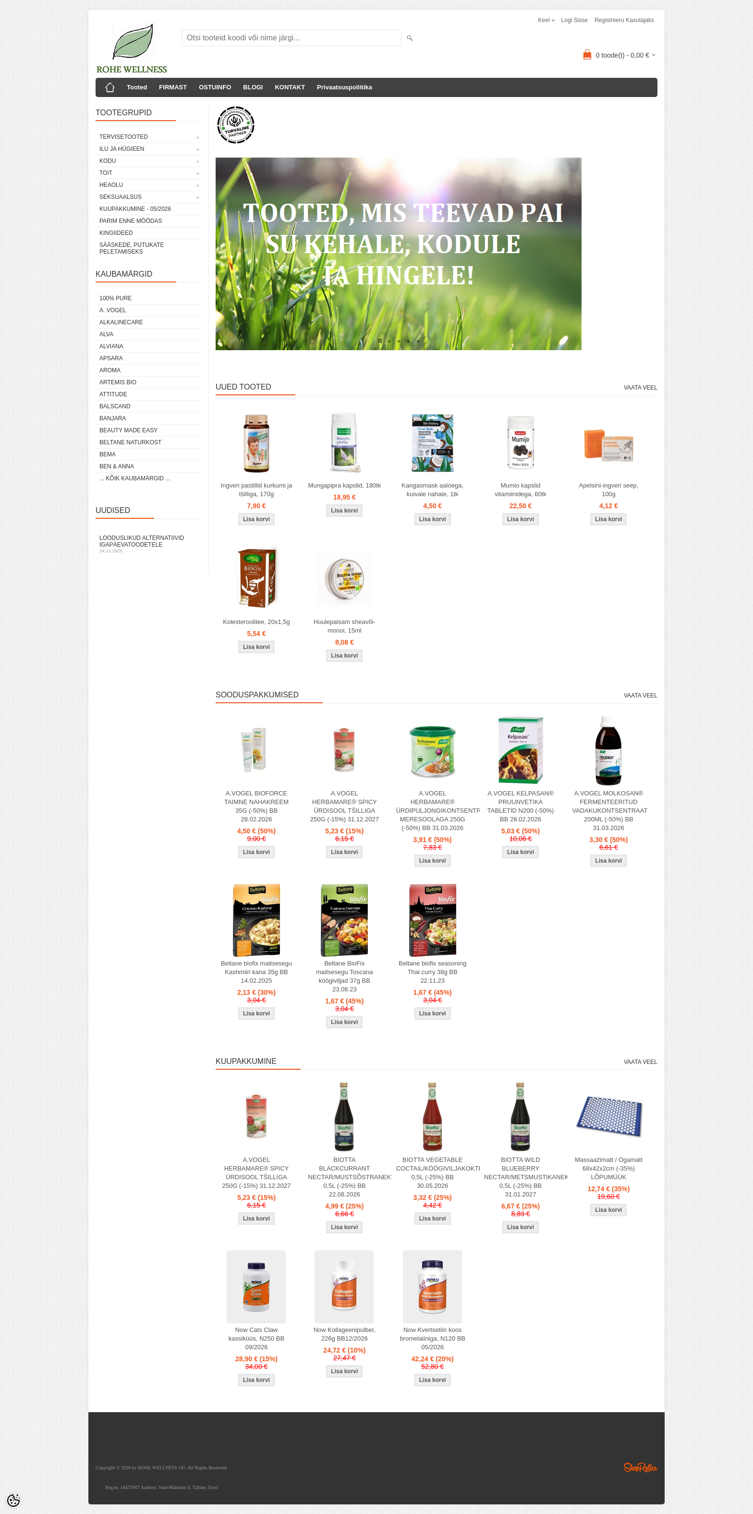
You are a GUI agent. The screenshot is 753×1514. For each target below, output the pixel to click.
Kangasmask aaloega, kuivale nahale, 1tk (432, 490)
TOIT (105, 173)
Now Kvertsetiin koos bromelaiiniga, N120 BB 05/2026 (432, 1338)
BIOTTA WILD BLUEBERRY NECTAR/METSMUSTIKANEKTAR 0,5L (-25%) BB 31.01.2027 (522, 1177)
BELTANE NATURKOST (130, 442)
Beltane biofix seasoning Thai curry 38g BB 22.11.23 (432, 972)
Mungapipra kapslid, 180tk (344, 485)
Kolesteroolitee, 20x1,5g (256, 621)
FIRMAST (173, 87)
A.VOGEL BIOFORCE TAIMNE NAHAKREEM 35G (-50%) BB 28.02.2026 (256, 806)
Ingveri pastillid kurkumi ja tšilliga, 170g (256, 490)
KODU (107, 161)
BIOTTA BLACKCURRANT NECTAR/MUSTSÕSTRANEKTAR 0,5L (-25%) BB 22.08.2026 (346, 1177)
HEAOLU (111, 185)
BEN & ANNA (116, 466)
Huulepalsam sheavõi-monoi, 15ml (345, 626)
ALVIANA (111, 346)
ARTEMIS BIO (117, 382)
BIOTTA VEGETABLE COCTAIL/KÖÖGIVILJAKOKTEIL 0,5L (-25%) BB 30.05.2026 (434, 1172)
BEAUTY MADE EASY (128, 430)
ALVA (106, 334)
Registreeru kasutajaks (624, 20)
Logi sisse (574, 20)
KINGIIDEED (116, 233)
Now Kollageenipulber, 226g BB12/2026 (345, 1334)
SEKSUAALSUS (120, 197)
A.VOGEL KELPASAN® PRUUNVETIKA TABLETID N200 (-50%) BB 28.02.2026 (520, 806)
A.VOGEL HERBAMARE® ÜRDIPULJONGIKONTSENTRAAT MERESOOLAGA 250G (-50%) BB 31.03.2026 (434, 810)
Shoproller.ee (640, 1467)
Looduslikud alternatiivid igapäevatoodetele (148, 544)
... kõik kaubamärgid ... (134, 478)
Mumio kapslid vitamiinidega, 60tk (521, 490)
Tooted (137, 87)
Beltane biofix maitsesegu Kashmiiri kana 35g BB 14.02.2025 (256, 972)
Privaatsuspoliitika (344, 87)
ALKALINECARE (121, 322)
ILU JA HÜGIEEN (121, 149)
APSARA (111, 358)
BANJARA (112, 418)
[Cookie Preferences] (13, 1500)
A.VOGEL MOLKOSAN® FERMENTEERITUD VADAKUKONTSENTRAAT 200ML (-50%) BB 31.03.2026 (609, 810)
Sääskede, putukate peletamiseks (131, 248)
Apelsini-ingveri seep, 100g (609, 490)
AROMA (110, 370)
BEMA (107, 454)
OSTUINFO (215, 87)
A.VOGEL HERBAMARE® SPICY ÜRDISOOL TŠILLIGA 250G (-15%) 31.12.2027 (344, 806)
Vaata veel (640, 387)
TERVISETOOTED (123, 137)
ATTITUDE (113, 394)
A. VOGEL (112, 310)
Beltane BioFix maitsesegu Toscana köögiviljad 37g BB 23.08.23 (344, 976)
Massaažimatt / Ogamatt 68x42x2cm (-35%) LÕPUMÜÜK (609, 1168)
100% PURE (115, 298)
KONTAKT (290, 87)
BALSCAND (115, 406)
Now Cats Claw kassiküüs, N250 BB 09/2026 (256, 1338)
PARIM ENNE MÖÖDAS (130, 221)
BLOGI (253, 87)
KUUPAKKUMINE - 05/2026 (135, 209)
